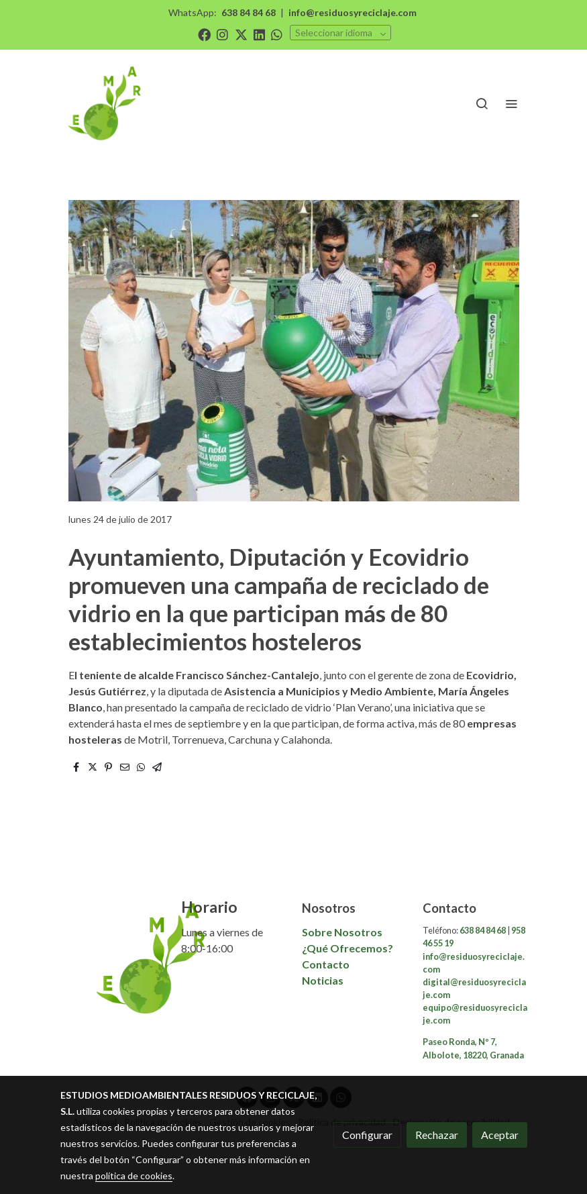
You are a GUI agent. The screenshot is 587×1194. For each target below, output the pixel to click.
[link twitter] (241, 34)
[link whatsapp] (276, 34)
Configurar (367, 1134)
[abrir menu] (511, 103)
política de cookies (133, 1175)
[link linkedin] (259, 34)
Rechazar (436, 1134)
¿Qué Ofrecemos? (347, 948)
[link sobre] (112, 958)
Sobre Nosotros (342, 932)
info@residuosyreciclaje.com (352, 12)
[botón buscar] (481, 103)
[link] (106, 103)
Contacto (327, 964)
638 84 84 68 (248, 12)
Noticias (322, 980)
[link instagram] (222, 34)
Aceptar (500, 1134)
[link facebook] (204, 34)
